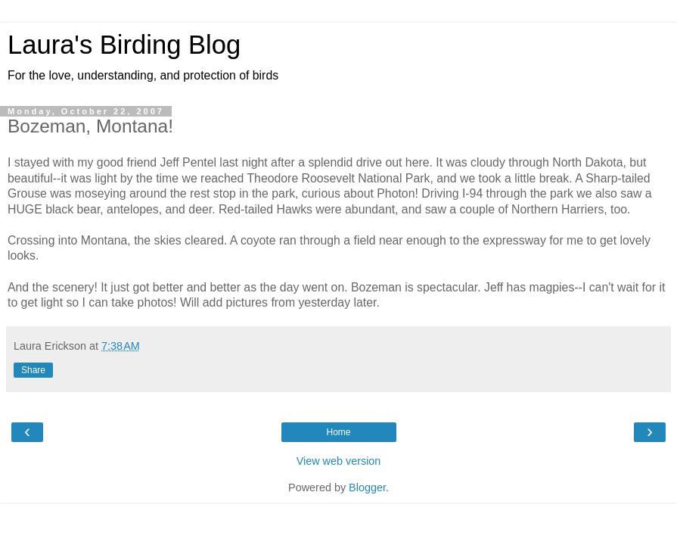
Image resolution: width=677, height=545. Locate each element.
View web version (339, 461)
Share (33, 370)
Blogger (367, 487)
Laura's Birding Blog (124, 44)
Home (338, 432)
